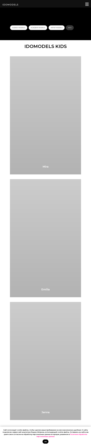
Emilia (45, 289)
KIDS (69, 27)
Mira (45, 166)
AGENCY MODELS (18, 27)
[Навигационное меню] (87, 4)
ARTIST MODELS (56, 27)
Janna (45, 412)
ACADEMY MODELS (38, 27)
